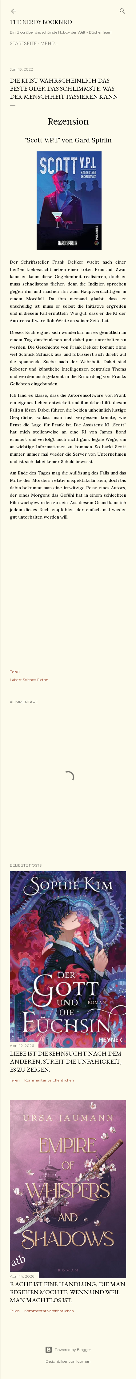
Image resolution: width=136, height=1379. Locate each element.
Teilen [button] (15, 671)
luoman (83, 1361)
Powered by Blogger (68, 1349)
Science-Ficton (35, 679)
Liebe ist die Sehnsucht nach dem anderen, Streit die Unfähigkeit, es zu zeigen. (66, 1061)
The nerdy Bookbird (41, 22)
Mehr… (49, 43)
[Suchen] (122, 10)
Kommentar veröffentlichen (49, 1080)
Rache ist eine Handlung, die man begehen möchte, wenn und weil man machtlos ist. (67, 1292)
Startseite (23, 43)
